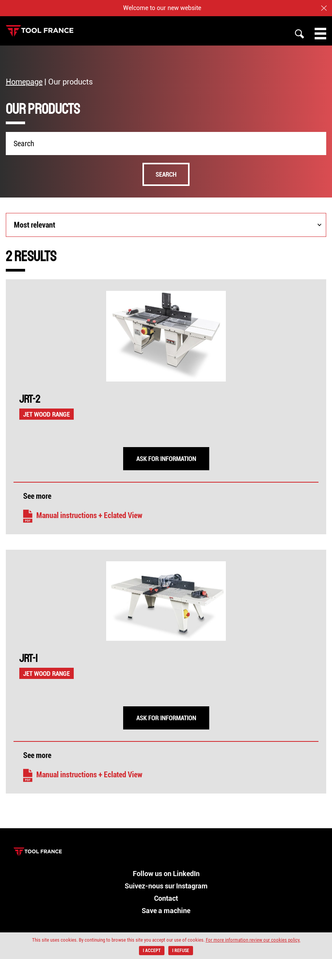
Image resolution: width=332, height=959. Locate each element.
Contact (166, 898)
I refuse (180, 950)
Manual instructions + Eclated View (82, 515)
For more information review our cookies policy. (253, 940)
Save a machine (166, 911)
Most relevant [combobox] (34, 225)
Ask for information (166, 459)
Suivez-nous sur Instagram (166, 886)
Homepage (24, 81)
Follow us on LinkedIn (166, 874)
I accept (152, 950)
